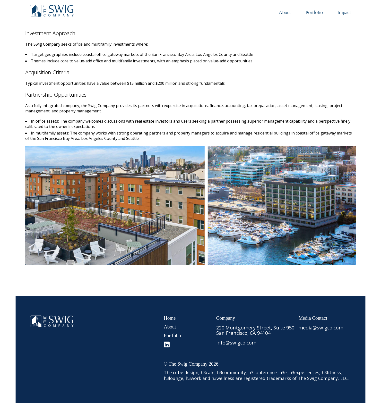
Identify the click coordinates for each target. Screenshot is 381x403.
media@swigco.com (320, 327)
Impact (344, 12)
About (285, 12)
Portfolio (314, 12)
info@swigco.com (236, 342)
